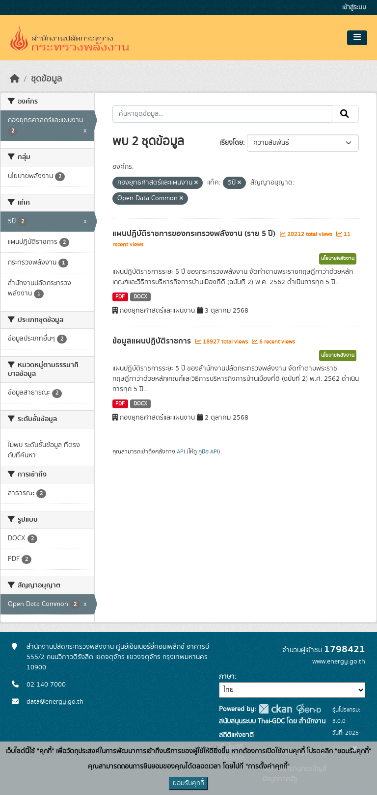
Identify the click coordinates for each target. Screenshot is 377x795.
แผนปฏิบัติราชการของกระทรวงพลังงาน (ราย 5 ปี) (194, 233)
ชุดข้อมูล (46, 79)
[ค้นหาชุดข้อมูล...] (222, 114)
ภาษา (227, 677)
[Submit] (345, 114)
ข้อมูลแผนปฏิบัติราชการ (152, 341)
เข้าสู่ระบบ (354, 7)
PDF (120, 297)
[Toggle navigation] (357, 37)
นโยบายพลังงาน (337, 258)
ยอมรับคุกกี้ (188, 783)
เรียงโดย (231, 143)
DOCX (140, 297)
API (181, 451)
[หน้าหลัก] (15, 79)
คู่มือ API (208, 451)
